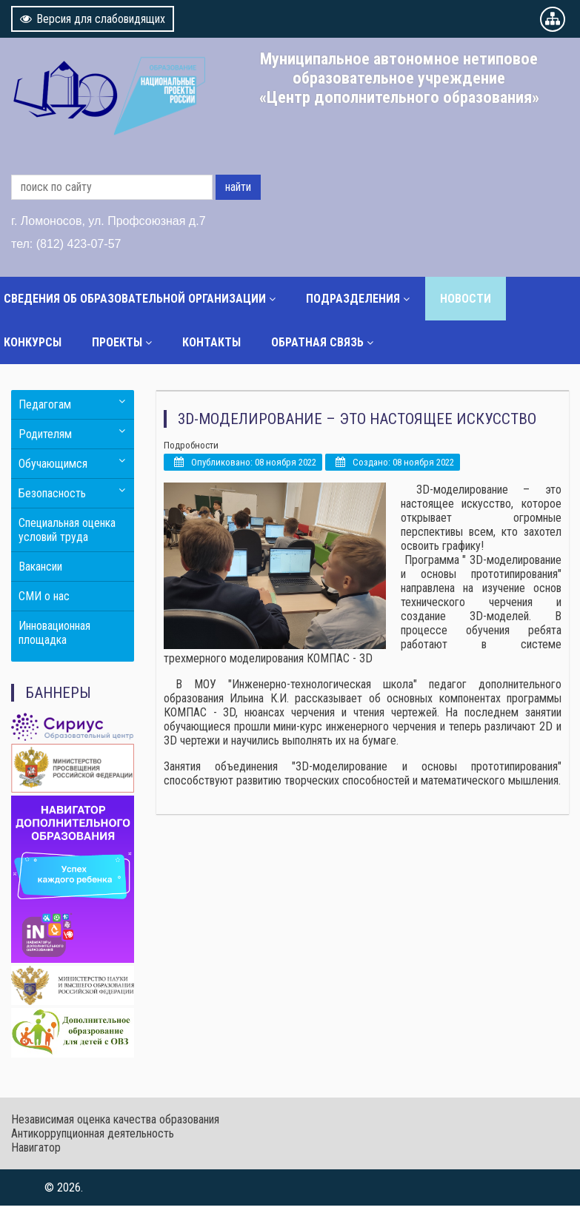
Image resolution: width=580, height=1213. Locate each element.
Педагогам (45, 404)
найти (238, 187)
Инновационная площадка (54, 633)
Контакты (211, 342)
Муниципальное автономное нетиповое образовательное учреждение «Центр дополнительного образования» (399, 78)
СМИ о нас (44, 596)
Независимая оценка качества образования (115, 1119)
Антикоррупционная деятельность (92, 1133)
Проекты (117, 342)
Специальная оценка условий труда (67, 530)
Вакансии (40, 567)
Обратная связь (317, 342)
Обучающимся (53, 464)
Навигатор (36, 1147)
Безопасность (52, 493)
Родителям (45, 434)
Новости (465, 299)
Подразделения (353, 299)
